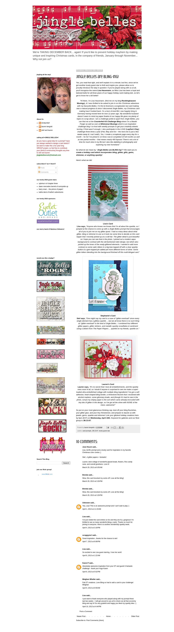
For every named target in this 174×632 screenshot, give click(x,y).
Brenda (85, 475)
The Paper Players (100, 329)
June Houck (87, 447)
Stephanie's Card (107, 316)
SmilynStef (46, 123)
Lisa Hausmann (104, 90)
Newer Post (81, 616)
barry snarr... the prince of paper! (51, 189)
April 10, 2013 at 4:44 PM (91, 607)
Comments (43, 172)
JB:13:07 (95, 431)
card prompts (86, 431)
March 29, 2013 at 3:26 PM (92, 481)
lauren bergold (47, 127)
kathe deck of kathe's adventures (51, 192)
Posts (41, 168)
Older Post (135, 616)
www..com (47, 474)
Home (108, 616)
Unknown (86, 503)
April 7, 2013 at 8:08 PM (91, 541)
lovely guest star (104, 431)
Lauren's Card (108, 384)
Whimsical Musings (109, 124)
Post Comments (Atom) (95, 620)
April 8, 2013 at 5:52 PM (91, 572)
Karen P (85, 563)
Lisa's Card (108, 224)
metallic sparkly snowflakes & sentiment (122, 326)
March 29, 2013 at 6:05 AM (92, 467)
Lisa (84, 517)
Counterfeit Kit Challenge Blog (107, 121)
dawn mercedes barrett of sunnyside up (53, 186)
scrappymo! (87, 535)
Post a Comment (86, 611)
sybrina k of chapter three (48, 183)
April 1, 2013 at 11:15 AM (91, 509)
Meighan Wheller (89, 579)
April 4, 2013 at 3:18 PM (91, 528)
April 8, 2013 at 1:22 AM (91, 555)
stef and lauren (47, 130)
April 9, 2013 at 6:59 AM (91, 588)
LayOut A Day (133, 129)
